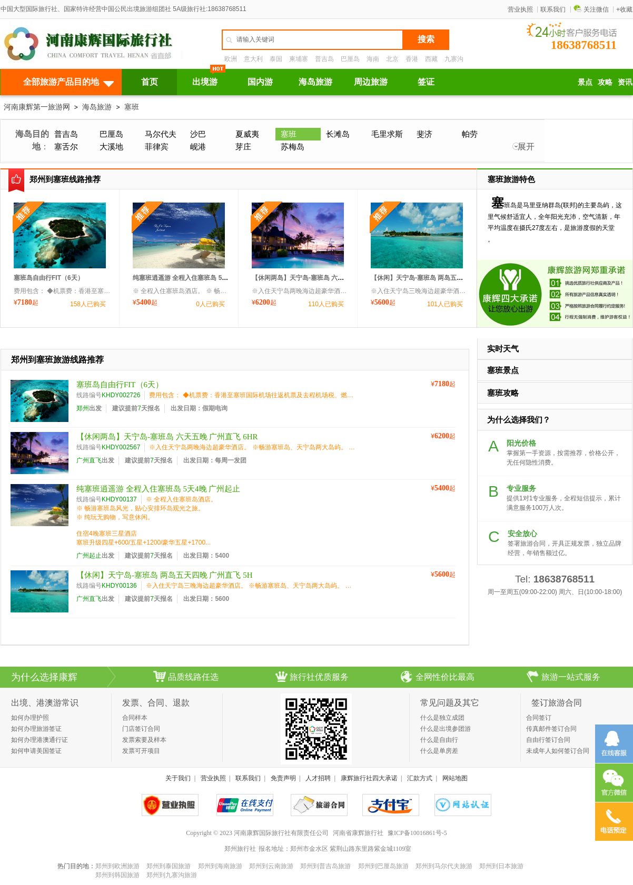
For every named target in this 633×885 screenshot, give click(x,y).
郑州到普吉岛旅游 (325, 866)
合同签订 (538, 717)
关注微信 (591, 9)
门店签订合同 (141, 728)
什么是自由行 (439, 739)
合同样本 (134, 717)
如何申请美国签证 (36, 751)
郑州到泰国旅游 (168, 866)
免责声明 (283, 778)
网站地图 (455, 778)
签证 (426, 81)
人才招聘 (318, 778)
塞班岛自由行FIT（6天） (49, 277)
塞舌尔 (66, 146)
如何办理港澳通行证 (39, 739)
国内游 (260, 81)
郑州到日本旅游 (501, 866)
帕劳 (470, 133)
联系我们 (553, 9)
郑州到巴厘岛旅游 (383, 866)
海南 (373, 59)
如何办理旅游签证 (36, 728)
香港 (411, 59)
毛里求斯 (387, 133)
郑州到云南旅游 (271, 866)
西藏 (431, 59)
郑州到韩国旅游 (117, 875)
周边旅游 (371, 81)
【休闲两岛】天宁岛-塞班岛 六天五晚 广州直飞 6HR (325, 277)
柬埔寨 (298, 59)
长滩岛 (338, 133)
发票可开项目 (141, 751)
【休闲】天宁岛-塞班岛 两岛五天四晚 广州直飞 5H (441, 277)
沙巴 (198, 133)
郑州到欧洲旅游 (117, 866)
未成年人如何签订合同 (557, 751)
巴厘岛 (350, 59)
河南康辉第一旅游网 (37, 107)
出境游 (204, 81)
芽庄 (243, 146)
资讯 (625, 82)
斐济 (424, 133)
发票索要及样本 (144, 739)
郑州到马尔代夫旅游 (444, 866)
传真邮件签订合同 (551, 728)
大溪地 (111, 146)
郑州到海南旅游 (220, 866)
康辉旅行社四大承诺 (369, 778)
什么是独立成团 (442, 717)
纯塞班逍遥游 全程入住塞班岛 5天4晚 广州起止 (199, 277)
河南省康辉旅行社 (358, 833)
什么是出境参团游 (445, 728)
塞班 (131, 107)
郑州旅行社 (240, 848)
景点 (585, 82)
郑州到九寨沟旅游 (171, 875)
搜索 (426, 39)
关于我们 (178, 778)
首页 (149, 81)
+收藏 (624, 9)
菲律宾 (157, 146)
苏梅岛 (292, 146)
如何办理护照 (30, 717)
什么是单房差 (439, 751)
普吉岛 (324, 59)
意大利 (253, 59)
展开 (526, 146)
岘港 (198, 146)
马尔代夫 (160, 133)
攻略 (605, 82)
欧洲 (230, 59)
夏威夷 (247, 133)
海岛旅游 (315, 81)
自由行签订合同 (548, 739)
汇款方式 (419, 778)
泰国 (276, 59)
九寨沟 (453, 59)
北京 (392, 59)
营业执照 (520, 9)
